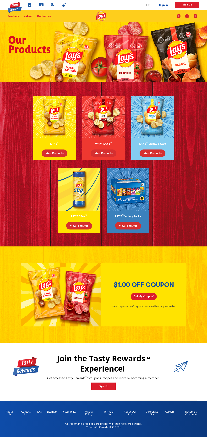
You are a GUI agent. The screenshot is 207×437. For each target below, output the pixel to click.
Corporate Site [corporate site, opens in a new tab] (149, 413)
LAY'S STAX (79, 216)
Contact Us (25, 413)
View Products (55, 153)
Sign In (163, 5)
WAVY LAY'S (103, 143)
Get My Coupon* (144, 296)
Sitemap (52, 411)
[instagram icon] (180, 16)
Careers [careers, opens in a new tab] (168, 412)
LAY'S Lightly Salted (152, 143)
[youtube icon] (195, 16)
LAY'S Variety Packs (128, 216)
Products (13, 16)
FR (147, 5)
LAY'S (54, 143)
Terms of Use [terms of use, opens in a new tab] (106, 413)
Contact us (43, 16)
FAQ (39, 411)
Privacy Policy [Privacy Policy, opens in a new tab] (85, 413)
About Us (9, 413)
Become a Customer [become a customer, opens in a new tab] (187, 413)
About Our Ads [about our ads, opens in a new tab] (127, 413)
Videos (28, 16)
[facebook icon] (187, 16)
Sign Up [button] (187, 4)
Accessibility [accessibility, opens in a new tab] (67, 412)
